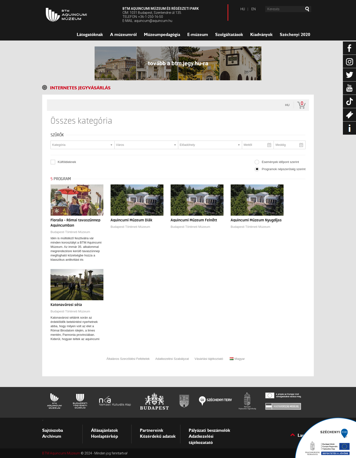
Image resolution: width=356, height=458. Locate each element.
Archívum (51, 436)
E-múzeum (197, 34)
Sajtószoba (52, 430)
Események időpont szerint (280, 162)
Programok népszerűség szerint (283, 169)
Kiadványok (261, 34)
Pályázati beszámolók (209, 430)
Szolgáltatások (229, 34)
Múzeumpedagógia (162, 34)
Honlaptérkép (104, 436)
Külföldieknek (67, 162)
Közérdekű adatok (158, 436)
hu (287, 105)
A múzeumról (123, 34)
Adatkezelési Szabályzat (172, 359)
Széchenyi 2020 (295, 34)
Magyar (237, 359)
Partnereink (151, 430)
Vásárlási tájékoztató (208, 359)
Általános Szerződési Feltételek (128, 359)
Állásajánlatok (104, 430)
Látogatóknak (90, 34)
